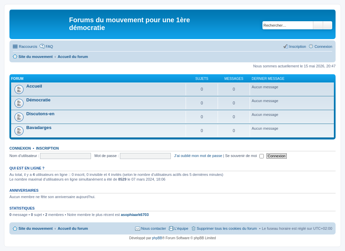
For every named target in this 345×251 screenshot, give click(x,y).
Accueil (34, 86)
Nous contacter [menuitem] (153, 228)
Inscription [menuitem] (297, 46)
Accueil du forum (73, 228)
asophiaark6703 (135, 215)
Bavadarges (39, 127)
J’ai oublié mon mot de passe (198, 156)
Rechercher (318, 25)
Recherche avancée (327, 25)
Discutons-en (40, 113)
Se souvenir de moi (244, 156)
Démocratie (38, 99)
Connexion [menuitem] (323, 46)
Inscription (47, 148)
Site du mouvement (36, 228)
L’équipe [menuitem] (181, 228)
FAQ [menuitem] (49, 46)
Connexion (20, 148)
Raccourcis (28, 46)
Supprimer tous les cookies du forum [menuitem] (227, 228)
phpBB (157, 238)
